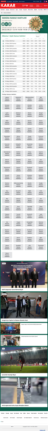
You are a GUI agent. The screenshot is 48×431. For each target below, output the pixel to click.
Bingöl (40, 114)
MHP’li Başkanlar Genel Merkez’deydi (12, 289)
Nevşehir (18, 192)
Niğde (29, 192)
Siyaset (25, 9)
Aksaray (40, 223)
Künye (34, 1)
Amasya (7, 106)
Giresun (40, 145)
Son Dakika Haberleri (28, 417)
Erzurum (7, 145)
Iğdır (40, 239)
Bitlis (7, 122)
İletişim (37, 1)
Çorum (29, 130)
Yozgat (18, 223)
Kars (40, 161)
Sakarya (18, 200)
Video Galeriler (15, 1)
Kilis (29, 247)
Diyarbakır (7, 138)
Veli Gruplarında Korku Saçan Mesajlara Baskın (15, 405)
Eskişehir (18, 145)
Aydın (7, 114)
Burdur (29, 122)
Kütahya (29, 177)
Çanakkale (7, 130)
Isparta (40, 153)
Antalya (29, 106)
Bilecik (29, 114)
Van (7, 223)
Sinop (7, 208)
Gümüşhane (7, 153)
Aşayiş (7, 9)
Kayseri (18, 169)
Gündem (3, 9)
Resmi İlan (30, 9)
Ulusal (20, 9)
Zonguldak (29, 223)
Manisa (7, 184)
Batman (40, 231)
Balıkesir (18, 114)
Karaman (18, 231)
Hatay (29, 153)
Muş (7, 192)
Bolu (18, 122)
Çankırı (18, 130)
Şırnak (7, 239)
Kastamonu (7, 169)
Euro (37, 5)
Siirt (40, 200)
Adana (7, 99)
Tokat (40, 208)
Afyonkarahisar (29, 99)
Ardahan (29, 239)
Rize (7, 200)
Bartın (18, 239)
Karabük (18, 247)
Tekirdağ (29, 208)
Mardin (29, 184)
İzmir (29, 161)
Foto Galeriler (9, 1)
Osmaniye (40, 247)
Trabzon (7, 216)
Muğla (40, 184)
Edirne (18, 138)
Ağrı (40, 99)
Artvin (40, 106)
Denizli (40, 130)
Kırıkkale (29, 231)
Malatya (40, 177)
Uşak (40, 216)
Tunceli (18, 216)
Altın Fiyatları (12, 417)
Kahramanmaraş (18, 184)
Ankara (18, 106)
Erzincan (40, 138)
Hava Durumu (36, 417)
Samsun (29, 200)
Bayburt (7, 231)
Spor (17, 9)
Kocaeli (7, 177)
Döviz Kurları (5, 417)
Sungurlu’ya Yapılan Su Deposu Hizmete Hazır (15, 320)
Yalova (7, 247)
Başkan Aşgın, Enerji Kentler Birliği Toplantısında (31, 324)
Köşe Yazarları (22, 1)
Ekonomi (12, 9)
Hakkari (18, 153)
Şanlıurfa (29, 216)
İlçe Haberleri (41, 9)
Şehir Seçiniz (38, 35)
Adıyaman (18, 99)
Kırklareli (29, 169)
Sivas (18, 208)
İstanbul (18, 161)
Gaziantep (29, 145)
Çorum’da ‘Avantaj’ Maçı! (9, 375)
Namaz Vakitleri (7, 12)
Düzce (7, 255)
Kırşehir (40, 169)
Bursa (40, 122)
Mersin (7, 161)
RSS (12, 426)
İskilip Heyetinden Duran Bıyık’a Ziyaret (29, 336)
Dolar (31, 5)
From (2, 421)
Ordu (40, 192)
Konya (18, 177)
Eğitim (35, 9)
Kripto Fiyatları (19, 417)
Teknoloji (7, 413)
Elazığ (29, 138)
